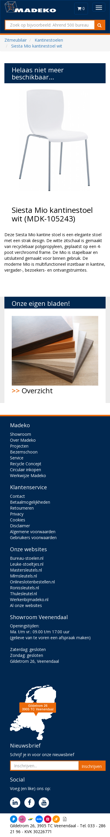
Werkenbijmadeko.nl (29, 599)
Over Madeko (23, 440)
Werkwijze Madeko (28, 475)
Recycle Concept (25, 463)
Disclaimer (20, 525)
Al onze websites (26, 605)
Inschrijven (92, 766)
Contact (17, 496)
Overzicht (55, 355)
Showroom (20, 434)
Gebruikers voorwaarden (33, 537)
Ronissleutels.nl (24, 587)
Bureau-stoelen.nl (26, 558)
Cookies (17, 520)
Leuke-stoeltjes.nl (26, 564)
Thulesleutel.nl (23, 593)
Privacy (16, 514)
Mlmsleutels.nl (23, 576)
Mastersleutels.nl (26, 570)
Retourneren (22, 508)
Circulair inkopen (25, 469)
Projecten (19, 446)
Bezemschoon (24, 452)
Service (16, 458)
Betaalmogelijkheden (30, 502)
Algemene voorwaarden (32, 531)
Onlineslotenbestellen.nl (32, 582)
